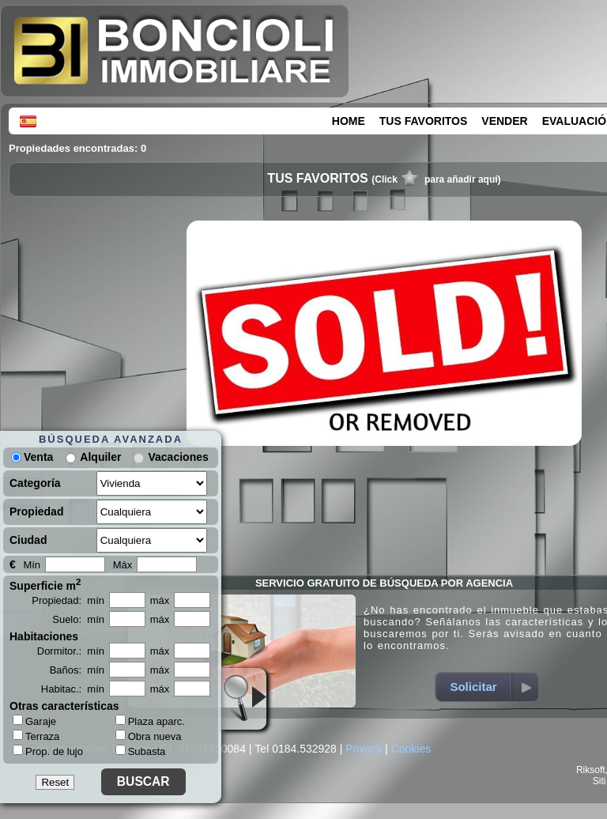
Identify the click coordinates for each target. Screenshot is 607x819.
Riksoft (590, 770)
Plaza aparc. (150, 721)
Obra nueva (148, 736)
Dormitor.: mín (70, 651)
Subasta (140, 751)
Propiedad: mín (68, 600)
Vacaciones (178, 457)
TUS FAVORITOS (423, 121)
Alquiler (100, 457)
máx (160, 600)
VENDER (504, 121)
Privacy (363, 748)
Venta (32, 457)
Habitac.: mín (72, 689)
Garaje (34, 721)
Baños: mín (77, 670)
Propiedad (36, 511)
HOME (348, 121)
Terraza (36, 736)
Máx (123, 565)
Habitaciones (43, 636)
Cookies (411, 748)
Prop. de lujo (48, 751)
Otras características (64, 706)
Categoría (35, 483)
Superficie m (45, 584)
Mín (31, 565)
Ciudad (28, 540)
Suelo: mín (78, 619)
